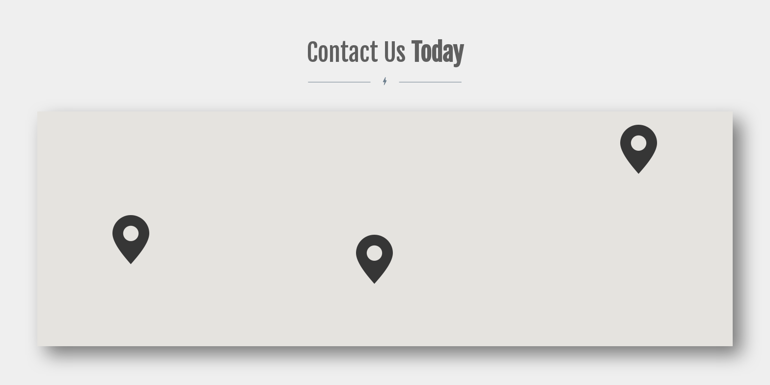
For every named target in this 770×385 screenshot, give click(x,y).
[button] (638, 149)
